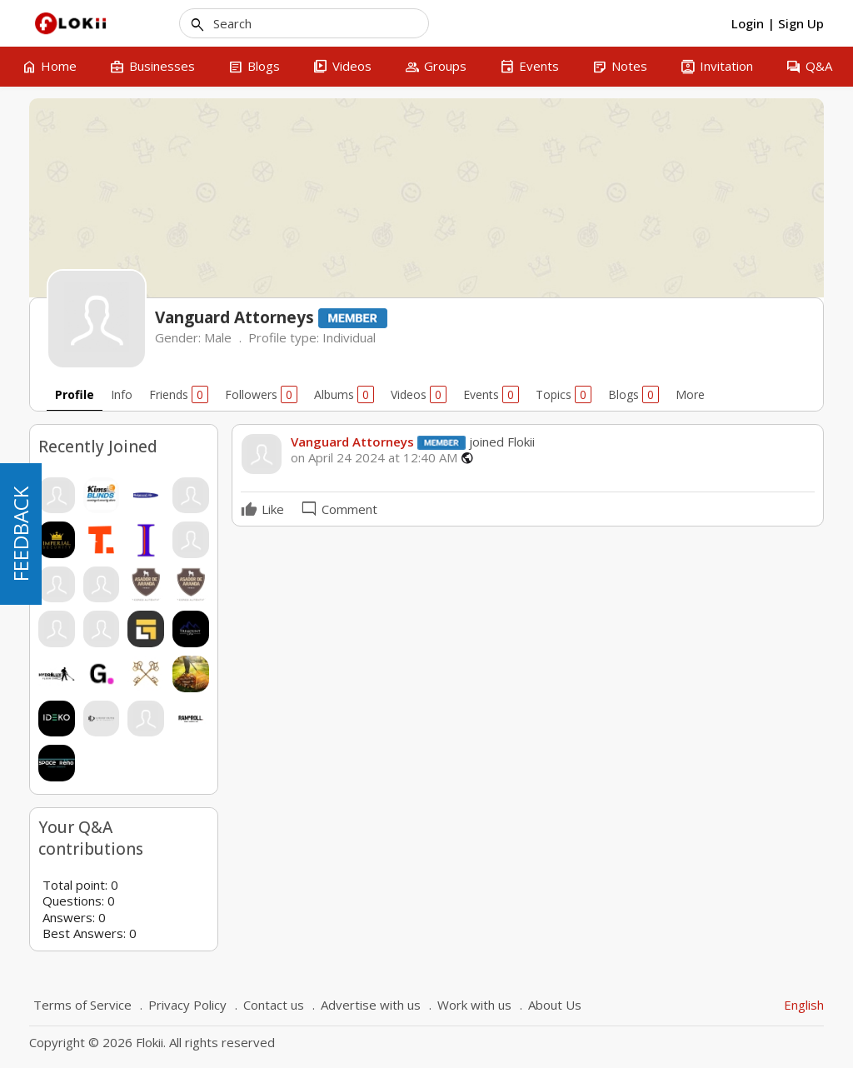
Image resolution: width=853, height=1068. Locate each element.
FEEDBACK (20, 534)
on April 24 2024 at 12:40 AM (374, 458)
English (804, 1004)
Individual (349, 337)
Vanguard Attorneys (352, 441)
